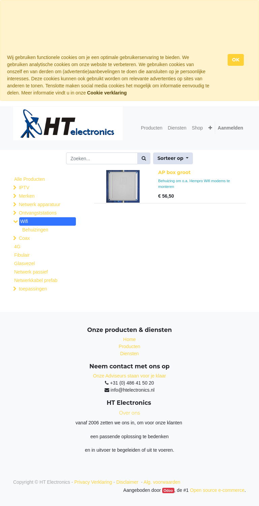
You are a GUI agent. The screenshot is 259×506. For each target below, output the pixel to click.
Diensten (129, 353)
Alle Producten (29, 179)
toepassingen (33, 288)
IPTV (24, 187)
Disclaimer (128, 482)
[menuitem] (151, 128)
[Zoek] (143, 158)
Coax (24, 238)
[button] (210, 128)
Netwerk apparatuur (39, 204)
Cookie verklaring (107, 92)
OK (235, 60)
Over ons (129, 413)
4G (17, 246)
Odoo (168, 490)
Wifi (24, 221)
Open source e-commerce (217, 490)
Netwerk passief (31, 272)
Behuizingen (35, 229)
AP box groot (174, 172)
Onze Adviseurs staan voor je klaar (129, 375)
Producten (129, 346)
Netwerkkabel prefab (35, 280)
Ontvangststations (38, 213)
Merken (27, 196)
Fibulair (22, 255)
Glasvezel (24, 263)
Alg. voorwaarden (162, 482)
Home (129, 339)
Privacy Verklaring (93, 482)
